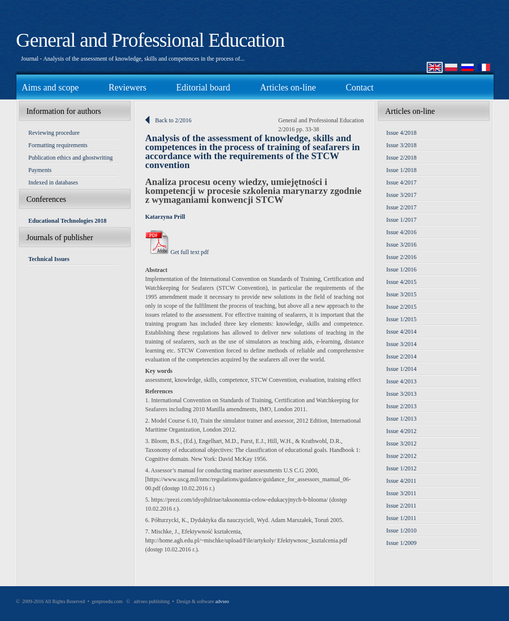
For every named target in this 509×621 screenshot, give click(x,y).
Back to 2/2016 (173, 120)
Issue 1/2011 (401, 518)
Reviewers (127, 87)
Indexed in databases (53, 182)
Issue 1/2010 (401, 530)
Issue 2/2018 (401, 157)
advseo (222, 601)
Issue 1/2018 (401, 170)
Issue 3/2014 (401, 344)
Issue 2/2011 (401, 505)
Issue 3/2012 (401, 443)
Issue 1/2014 (401, 368)
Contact (359, 87)
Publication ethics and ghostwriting (70, 157)
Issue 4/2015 (401, 281)
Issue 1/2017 (401, 219)
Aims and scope (50, 87)
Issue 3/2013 (401, 393)
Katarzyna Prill (165, 216)
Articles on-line (288, 87)
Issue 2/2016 (401, 257)
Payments (40, 170)
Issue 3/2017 (401, 194)
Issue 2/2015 (401, 306)
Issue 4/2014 (401, 331)
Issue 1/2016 (401, 269)
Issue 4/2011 (401, 480)
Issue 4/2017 (401, 182)
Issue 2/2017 (401, 207)
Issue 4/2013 (401, 381)
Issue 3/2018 (401, 145)
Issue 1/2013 (401, 418)
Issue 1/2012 (401, 468)
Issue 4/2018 (401, 132)
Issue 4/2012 (401, 431)
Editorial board (203, 87)
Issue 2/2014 (401, 356)
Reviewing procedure (54, 132)
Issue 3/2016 (401, 244)
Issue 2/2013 (401, 406)
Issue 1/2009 (401, 542)
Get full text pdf (177, 252)
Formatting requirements (57, 145)
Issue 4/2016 (401, 232)
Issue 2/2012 (401, 455)
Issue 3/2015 (401, 294)
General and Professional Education (150, 40)
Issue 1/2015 (401, 319)
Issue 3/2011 (401, 493)
